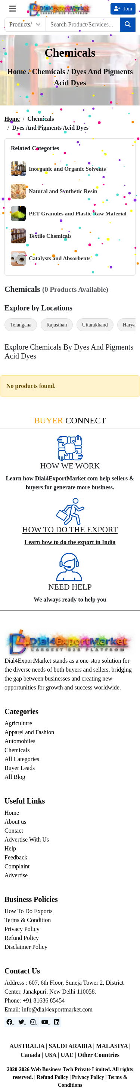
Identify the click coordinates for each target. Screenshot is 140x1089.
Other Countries (98, 1055)
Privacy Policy (22, 929)
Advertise (16, 875)
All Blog (14, 777)
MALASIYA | (113, 1046)
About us (15, 821)
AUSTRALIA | (29, 1046)
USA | (53, 1055)
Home (12, 119)
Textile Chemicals (41, 235)
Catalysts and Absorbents (50, 258)
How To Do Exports (28, 911)
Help (10, 848)
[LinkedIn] (56, 1022)
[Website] (22, 1022)
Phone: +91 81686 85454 (34, 1000)
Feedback (15, 857)
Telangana (20, 325)
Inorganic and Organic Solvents (58, 168)
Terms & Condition (27, 920)
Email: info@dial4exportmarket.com (48, 1009)
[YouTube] (46, 1022)
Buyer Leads (19, 768)
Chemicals (17, 750)
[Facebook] (10, 1022)
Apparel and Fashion (29, 732)
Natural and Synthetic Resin (54, 191)
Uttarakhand (95, 325)
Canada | (33, 1055)
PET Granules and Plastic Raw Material (69, 213)
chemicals (49, 71)
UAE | (69, 1055)
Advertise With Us (26, 839)
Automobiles (19, 741)
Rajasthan (56, 325)
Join (123, 9)
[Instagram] (33, 1022)
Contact (13, 830)
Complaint (17, 866)
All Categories (21, 759)
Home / (19, 71)
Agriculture (18, 723)
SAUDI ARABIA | (72, 1046)
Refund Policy (21, 938)
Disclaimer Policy (25, 947)
